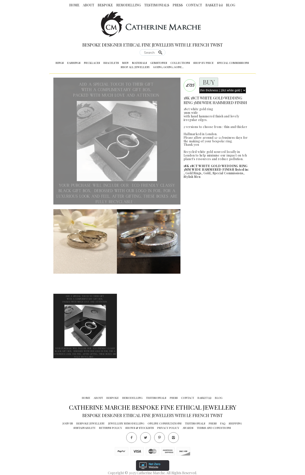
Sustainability (84, 428)
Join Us (67, 423)
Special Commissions (233, 63)
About (88, 5)
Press (178, 5)
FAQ (222, 423)
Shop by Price (203, 63)
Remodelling (128, 5)
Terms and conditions (214, 428)
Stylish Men (192, 177)
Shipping (235, 423)
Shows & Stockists (139, 428)
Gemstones (158, 63)
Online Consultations (165, 423)
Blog (230, 5)
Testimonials (156, 5)
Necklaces (92, 63)
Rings (59, 63)
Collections (180, 63)
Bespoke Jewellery (90, 423)
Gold (207, 173)
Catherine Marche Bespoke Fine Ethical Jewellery (152, 407)
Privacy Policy (168, 428)
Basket (214, 5)
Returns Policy (110, 428)
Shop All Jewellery (135, 67)
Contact (194, 5)
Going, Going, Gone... (168, 67)
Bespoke (105, 5)
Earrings (73, 63)
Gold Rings (193, 173)
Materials (139, 63)
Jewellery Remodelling (126, 423)
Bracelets (111, 63)
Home (74, 5)
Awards (188, 428)
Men (125, 63)
